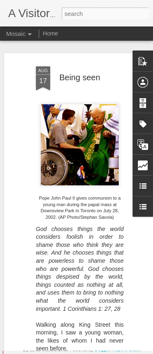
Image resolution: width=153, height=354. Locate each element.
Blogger (102, 349)
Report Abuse (126, 349)
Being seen (79, 66)
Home (50, 33)
